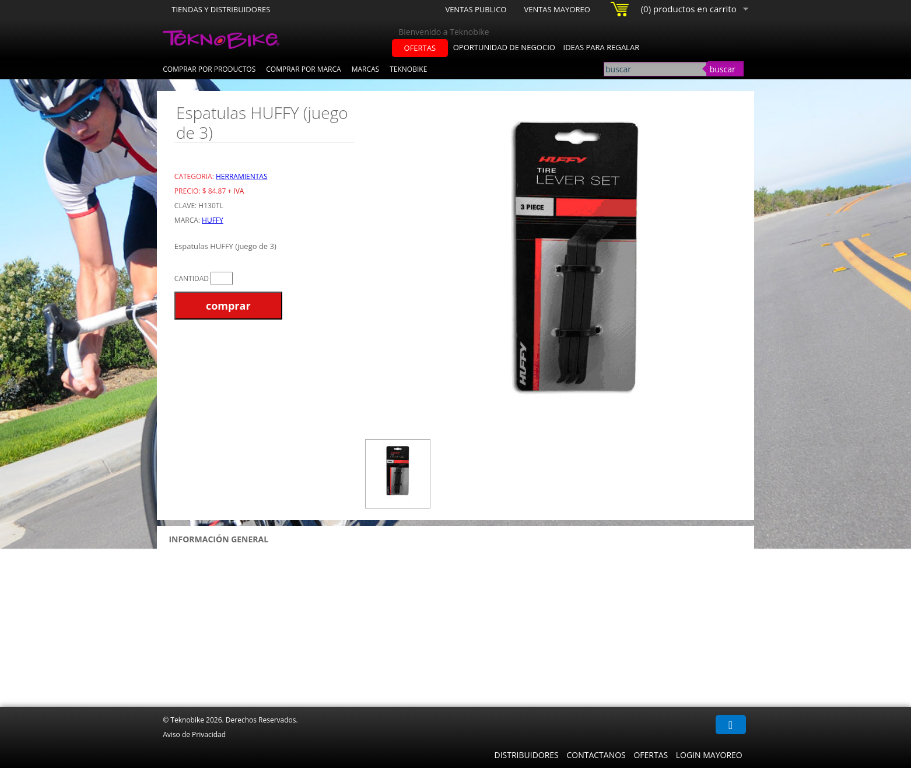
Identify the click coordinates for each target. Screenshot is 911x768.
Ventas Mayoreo (557, 9)
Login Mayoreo (709, 754)
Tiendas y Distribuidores (220, 9)
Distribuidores (526, 754)
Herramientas (242, 176)
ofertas (420, 48)
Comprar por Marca (303, 69)
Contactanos (595, 754)
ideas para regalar (601, 47)
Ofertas (650, 754)
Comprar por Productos (209, 69)
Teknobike (408, 69)
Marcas (366, 69)
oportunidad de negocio (504, 47)
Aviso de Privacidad (194, 734)
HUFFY (212, 220)
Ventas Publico (475, 9)
